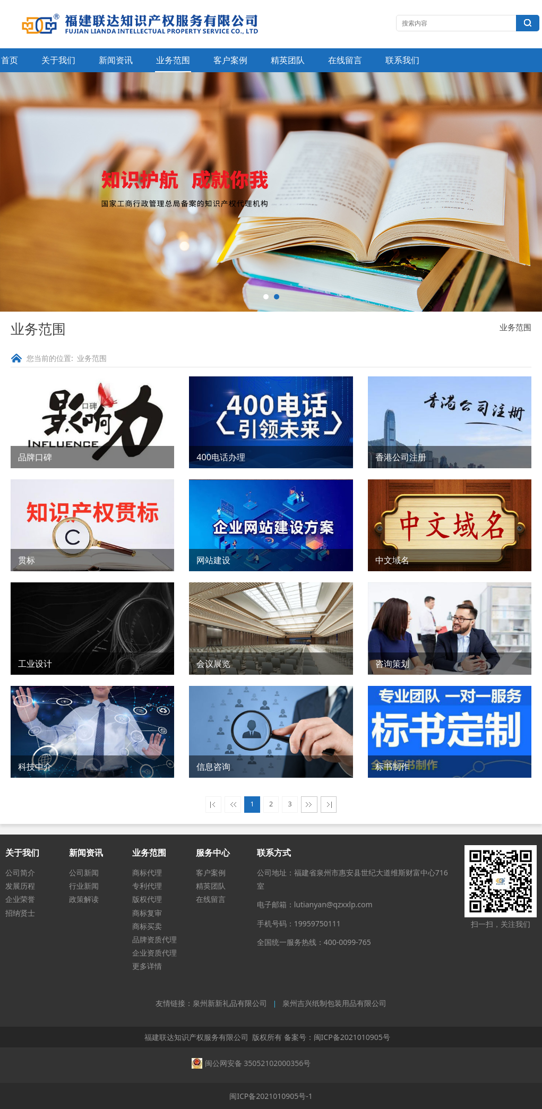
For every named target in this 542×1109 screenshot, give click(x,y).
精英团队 (288, 60)
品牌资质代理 (154, 939)
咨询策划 (392, 663)
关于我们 (58, 60)
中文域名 (392, 560)
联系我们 (402, 60)
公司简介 (20, 872)
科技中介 (35, 766)
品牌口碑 (35, 457)
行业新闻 (84, 886)
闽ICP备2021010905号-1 (271, 1096)
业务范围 (173, 60)
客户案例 (230, 60)
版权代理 (147, 899)
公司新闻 (84, 872)
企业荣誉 (20, 899)
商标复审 (147, 913)
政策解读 (84, 899)
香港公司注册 (400, 457)
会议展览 (213, 663)
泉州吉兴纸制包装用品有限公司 (334, 1004)
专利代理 (147, 886)
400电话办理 (220, 457)
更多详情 (147, 966)
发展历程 (20, 886)
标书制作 (392, 766)
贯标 (26, 560)
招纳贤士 (20, 913)
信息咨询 (213, 766)
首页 (9, 60)
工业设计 (35, 663)
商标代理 (147, 872)
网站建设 (213, 560)
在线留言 (345, 60)
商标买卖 (147, 926)
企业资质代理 (154, 953)
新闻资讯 (116, 60)
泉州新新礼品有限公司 (230, 1004)
